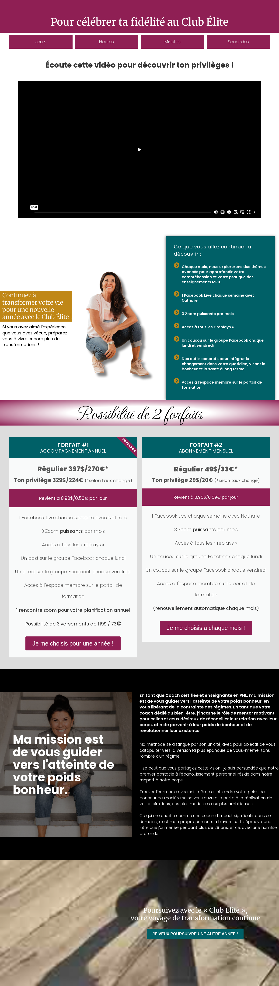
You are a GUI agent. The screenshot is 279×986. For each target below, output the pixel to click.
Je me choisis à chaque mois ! (206, 628)
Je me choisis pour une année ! (72, 643)
